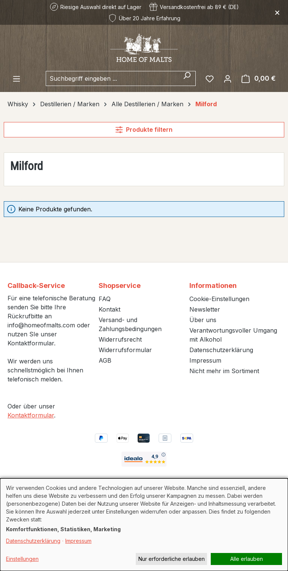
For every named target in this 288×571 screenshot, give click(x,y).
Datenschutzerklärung (221, 350)
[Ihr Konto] (228, 78)
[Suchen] (187, 78)
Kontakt (109, 309)
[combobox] (112, 78)
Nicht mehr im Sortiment (224, 371)
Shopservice (120, 285)
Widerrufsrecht (120, 339)
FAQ (105, 299)
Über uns (202, 320)
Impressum (205, 360)
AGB (105, 360)
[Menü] (17, 78)
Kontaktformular (31, 415)
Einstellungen (22, 559)
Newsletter (204, 309)
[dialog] (144, 524)
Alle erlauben (246, 559)
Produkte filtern (144, 129)
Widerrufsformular (125, 350)
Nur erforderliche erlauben (171, 559)
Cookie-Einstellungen (219, 299)
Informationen (213, 285)
